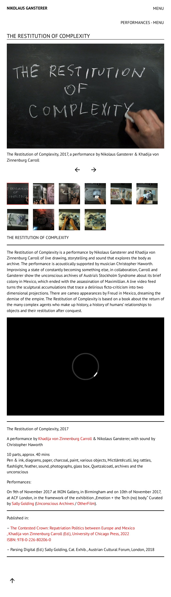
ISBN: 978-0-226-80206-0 (29, 539)
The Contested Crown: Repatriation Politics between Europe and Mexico (72, 528)
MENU (158, 8)
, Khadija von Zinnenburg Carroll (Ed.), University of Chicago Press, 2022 (68, 533)
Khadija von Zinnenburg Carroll (65, 438)
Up (12, 580)
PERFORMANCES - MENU (142, 22)
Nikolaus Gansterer (27, 8)
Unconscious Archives (55, 503)
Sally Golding (23, 503)
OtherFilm (86, 503)
